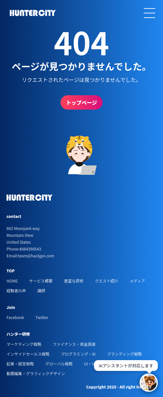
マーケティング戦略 (24, 344)
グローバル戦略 (59, 363)
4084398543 (30, 249)
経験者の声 (16, 290)
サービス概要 (40, 280)
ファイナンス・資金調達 (74, 344)
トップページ (81, 102)
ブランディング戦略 (124, 354)
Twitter (41, 317)
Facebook (15, 317)
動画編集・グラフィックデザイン (36, 373)
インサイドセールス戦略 (28, 354)
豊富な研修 (73, 280)
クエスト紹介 (106, 280)
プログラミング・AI (78, 354)
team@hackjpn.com (36, 255)
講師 (41, 290)
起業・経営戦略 (20, 363)
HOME (12, 280)
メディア (137, 280)
